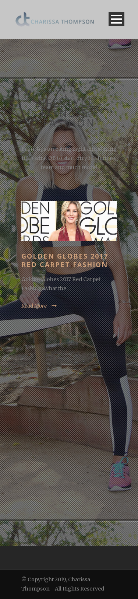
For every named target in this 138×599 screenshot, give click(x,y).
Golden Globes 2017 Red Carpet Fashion (64, 260)
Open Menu (116, 19)
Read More (34, 305)
